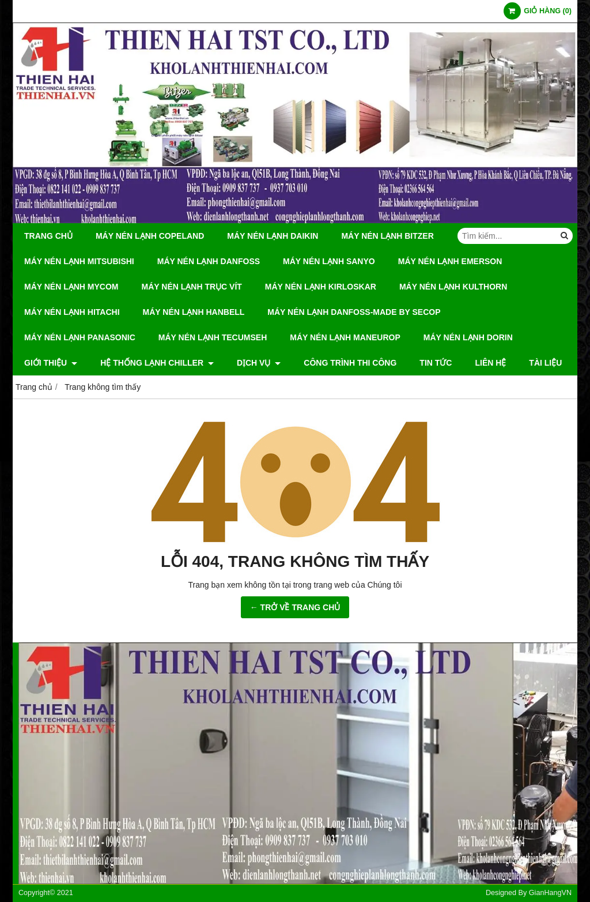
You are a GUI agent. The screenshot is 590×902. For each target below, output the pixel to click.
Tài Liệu (545, 362)
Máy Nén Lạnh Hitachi (72, 312)
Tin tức (435, 362)
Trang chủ (48, 235)
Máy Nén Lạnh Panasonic (79, 337)
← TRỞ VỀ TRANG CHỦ (295, 607)
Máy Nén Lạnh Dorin (468, 337)
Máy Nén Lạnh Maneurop (345, 337)
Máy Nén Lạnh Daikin (272, 235)
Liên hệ (490, 362)
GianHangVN (550, 893)
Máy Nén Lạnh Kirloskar (320, 286)
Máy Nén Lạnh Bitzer (387, 235)
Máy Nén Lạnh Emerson (450, 261)
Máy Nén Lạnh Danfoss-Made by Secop (353, 312)
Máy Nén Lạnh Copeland (150, 235)
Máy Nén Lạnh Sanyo (329, 261)
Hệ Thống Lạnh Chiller (157, 362)
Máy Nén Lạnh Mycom (71, 286)
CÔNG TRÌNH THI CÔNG (350, 362)
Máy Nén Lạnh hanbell (194, 312)
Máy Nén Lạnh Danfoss (208, 261)
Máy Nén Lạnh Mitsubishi (79, 261)
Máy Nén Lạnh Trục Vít (192, 286)
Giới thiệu (50, 362)
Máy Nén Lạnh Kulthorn (453, 286)
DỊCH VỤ (259, 362)
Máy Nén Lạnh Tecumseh (212, 337)
